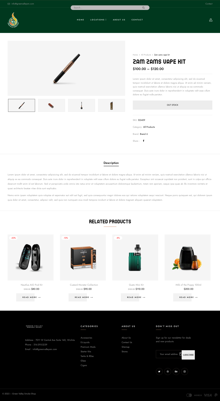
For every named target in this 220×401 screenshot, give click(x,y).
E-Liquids (85, 342)
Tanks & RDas (87, 356)
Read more (29, 297)
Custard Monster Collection (84, 285)
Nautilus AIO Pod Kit (31, 285)
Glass (83, 360)
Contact (208, 3)
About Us (126, 337)
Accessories (86, 337)
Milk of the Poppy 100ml (188, 285)
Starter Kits (86, 351)
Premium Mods (88, 346)
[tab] (111, 163)
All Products (146, 54)
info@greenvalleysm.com (22, 3)
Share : (136, 140)
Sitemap (126, 346)
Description (111, 163)
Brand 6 (144, 134)
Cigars (84, 365)
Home (135, 54)
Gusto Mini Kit (136, 285)
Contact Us (127, 342)
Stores (125, 351)
